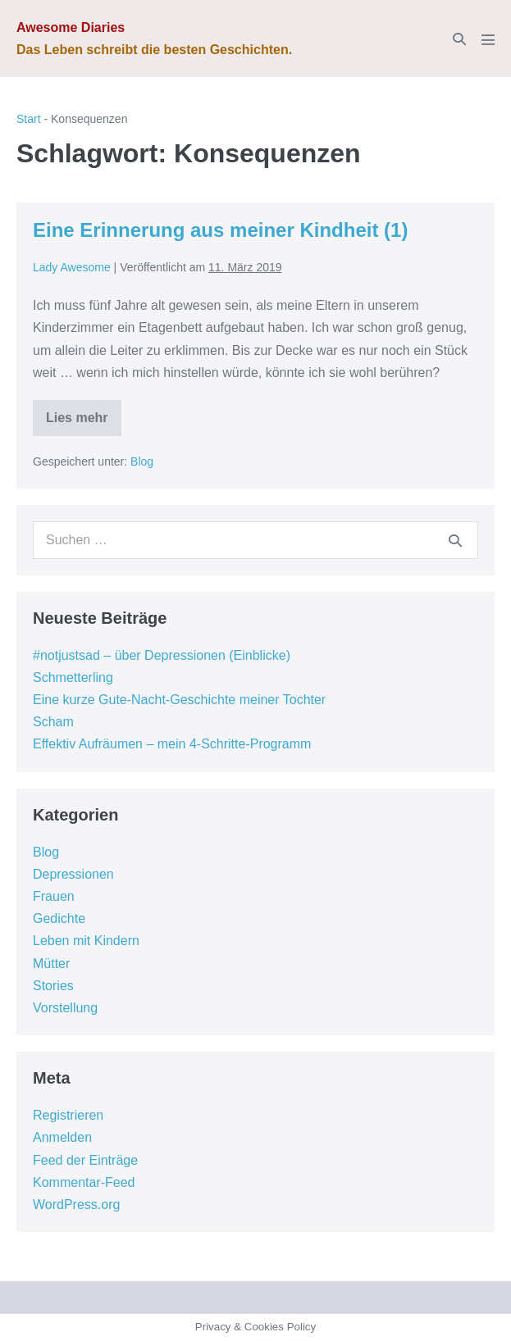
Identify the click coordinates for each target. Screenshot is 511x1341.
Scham (53, 722)
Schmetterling (73, 677)
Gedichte (59, 918)
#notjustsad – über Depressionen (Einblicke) (161, 655)
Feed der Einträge (85, 1160)
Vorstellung (65, 1008)
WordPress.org (76, 1204)
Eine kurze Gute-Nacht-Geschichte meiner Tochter (179, 700)
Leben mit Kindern (86, 941)
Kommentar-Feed (84, 1182)
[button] (459, 39)
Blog (141, 461)
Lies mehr (83, 423)
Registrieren (68, 1115)
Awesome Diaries (70, 27)
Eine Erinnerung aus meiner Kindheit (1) (220, 230)
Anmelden (62, 1137)
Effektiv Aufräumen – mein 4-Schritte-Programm (172, 744)
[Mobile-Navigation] (488, 39)
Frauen (54, 896)
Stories (53, 986)
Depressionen (73, 874)
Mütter (51, 964)
